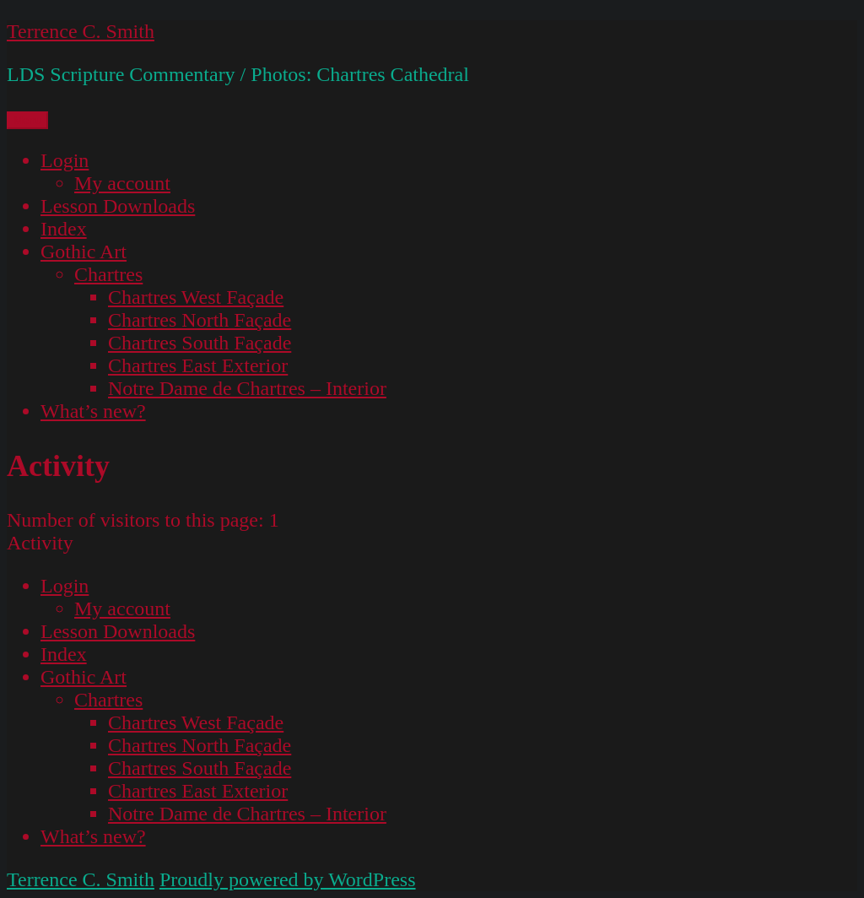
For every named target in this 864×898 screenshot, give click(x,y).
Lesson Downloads (117, 206)
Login (64, 160)
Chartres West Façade (196, 297)
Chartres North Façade (199, 320)
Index (63, 229)
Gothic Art (83, 251)
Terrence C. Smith (80, 31)
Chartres (108, 274)
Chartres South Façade (199, 343)
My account (122, 183)
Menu (27, 120)
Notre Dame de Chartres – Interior (247, 388)
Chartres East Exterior (198, 365)
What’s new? (93, 411)
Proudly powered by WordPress (287, 879)
